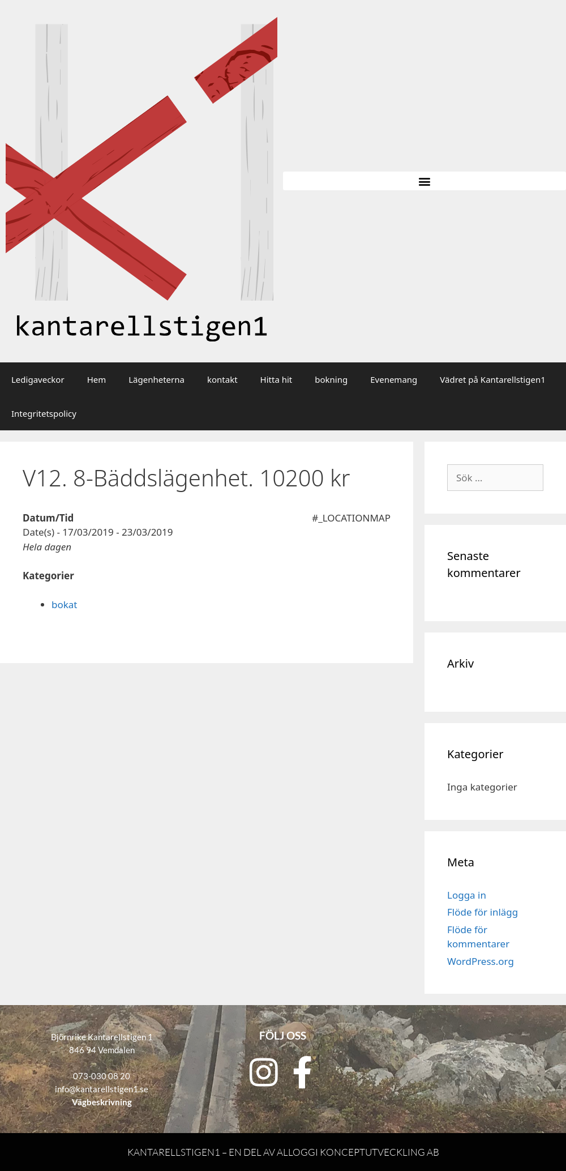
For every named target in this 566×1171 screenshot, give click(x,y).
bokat (65, 604)
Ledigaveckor (38, 379)
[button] (424, 181)
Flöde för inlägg (482, 911)
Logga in (466, 894)
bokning (331, 379)
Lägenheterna (156, 379)
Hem (96, 379)
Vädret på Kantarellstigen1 (492, 379)
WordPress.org (480, 961)
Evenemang (393, 379)
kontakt (222, 379)
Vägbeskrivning (102, 1102)
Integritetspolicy (43, 413)
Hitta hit (276, 379)
